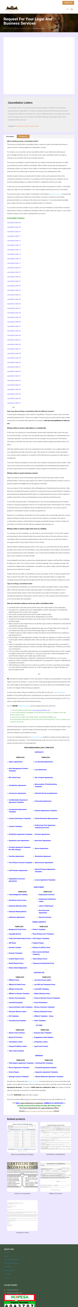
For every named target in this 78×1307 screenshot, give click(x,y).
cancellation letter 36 (14, 344)
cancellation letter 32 (14, 331)
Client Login (7, 1274)
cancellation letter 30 (14, 322)
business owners (33, 1081)
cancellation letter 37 (14, 349)
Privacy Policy (7, 1267)
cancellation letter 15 (14, 254)
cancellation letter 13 (14, 245)
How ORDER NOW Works (11, 1263)
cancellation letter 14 (14, 250)
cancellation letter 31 (14, 326)
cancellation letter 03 (14, 385)
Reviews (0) (23, 136)
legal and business (59, 692)
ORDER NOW (68, 3)
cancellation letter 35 (14, 340)
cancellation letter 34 (14, 335)
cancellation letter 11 (14, 236)
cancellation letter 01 (14, 376)
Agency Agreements (15, 762)
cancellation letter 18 (14, 268)
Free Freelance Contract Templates (20, 862)
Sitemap (6, 1277)
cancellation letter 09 (14, 227)
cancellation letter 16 (14, 259)
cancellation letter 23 (14, 290)
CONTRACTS (39, 752)
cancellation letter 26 (14, 304)
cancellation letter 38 (14, 353)
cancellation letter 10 (14, 231)
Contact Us (7, 1252)
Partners (6, 1256)
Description (10, 136)
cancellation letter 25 (14, 299)
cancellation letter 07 (14, 403)
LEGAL (10, 28)
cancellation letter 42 (14, 371)
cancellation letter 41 (14, 367)
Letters (16, 28)
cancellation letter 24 (14, 295)
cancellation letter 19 (14, 272)
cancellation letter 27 (14, 308)
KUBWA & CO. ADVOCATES (53, 1103)
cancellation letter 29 (14, 317)
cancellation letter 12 (14, 241)
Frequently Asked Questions (11, 1259)
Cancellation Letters (25, 28)
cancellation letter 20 (14, 277)
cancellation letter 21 (14, 281)
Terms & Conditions (9, 1270)
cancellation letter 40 (14, 362)
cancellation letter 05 (14, 394)
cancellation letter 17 (14, 263)
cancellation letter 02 (14, 380)
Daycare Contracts (45, 917)
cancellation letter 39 (14, 358)
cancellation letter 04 (14, 389)
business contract (55, 194)
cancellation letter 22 (14, 286)
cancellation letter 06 (14, 398)
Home (5, 28)
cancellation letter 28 (14, 313)
